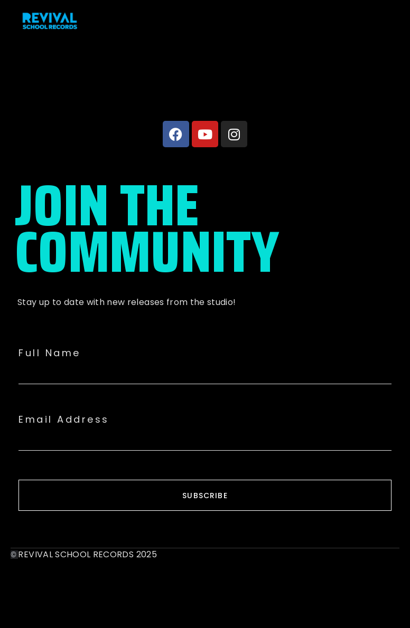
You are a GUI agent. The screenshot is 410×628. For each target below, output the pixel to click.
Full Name (49, 353)
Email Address (63, 419)
